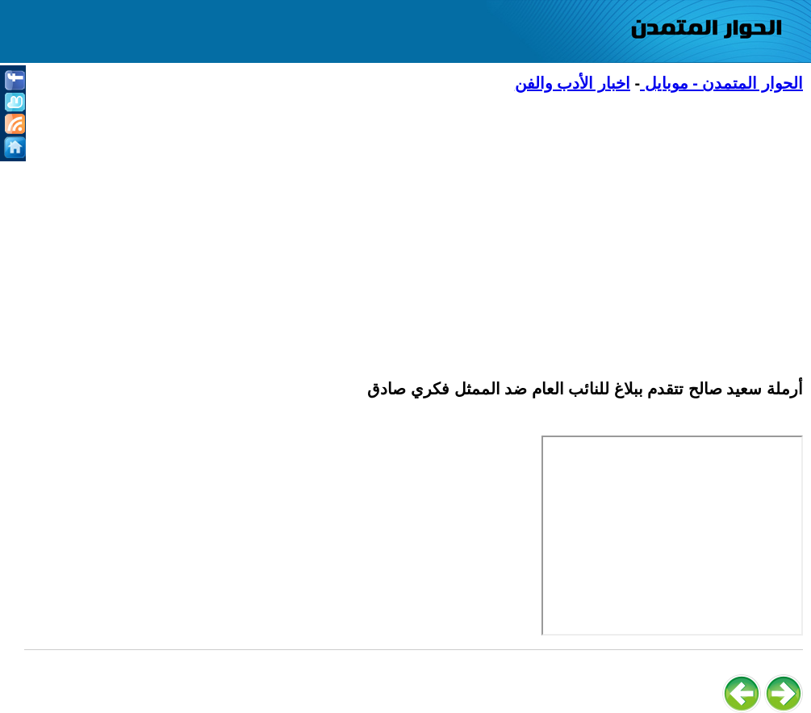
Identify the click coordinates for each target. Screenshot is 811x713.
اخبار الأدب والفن (572, 83)
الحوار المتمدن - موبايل (721, 83)
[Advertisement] (413, 227)
